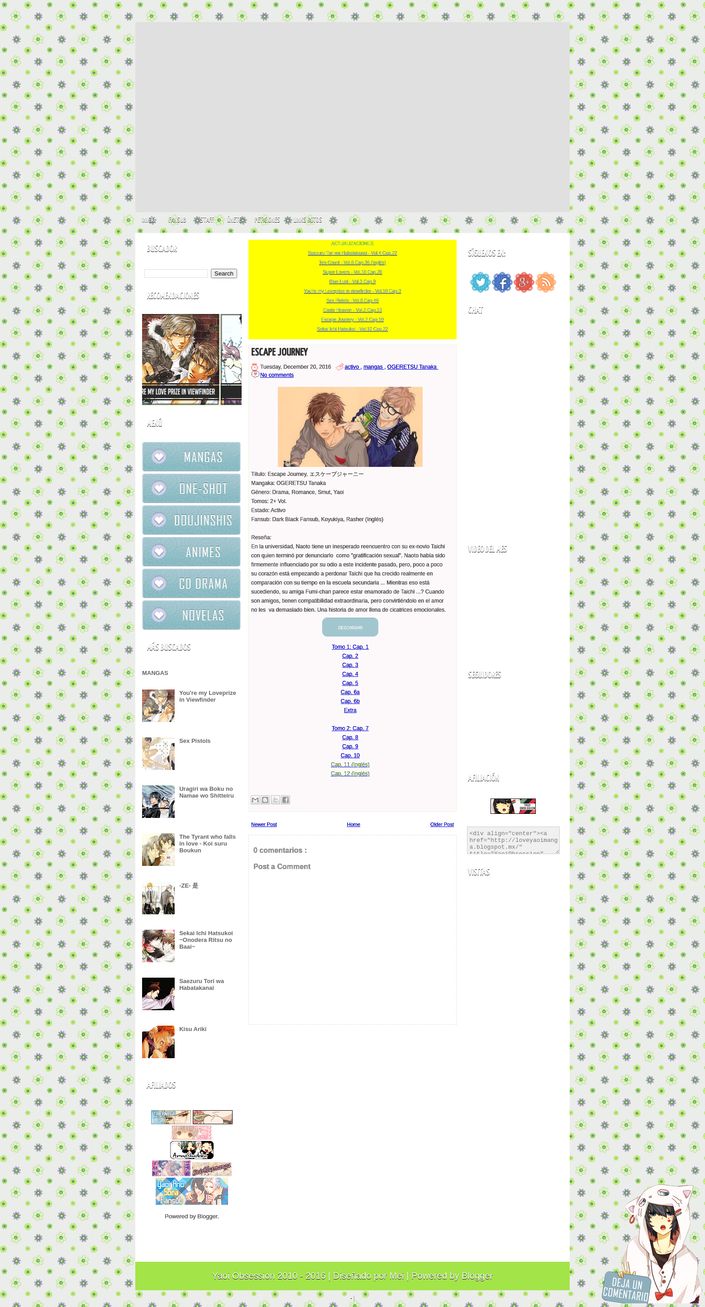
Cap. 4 (350, 674)
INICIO (148, 220)
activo (353, 367)
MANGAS (155, 673)
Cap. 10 (350, 755)
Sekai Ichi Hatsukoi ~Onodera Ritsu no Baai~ (206, 940)
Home (353, 824)
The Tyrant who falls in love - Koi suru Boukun (207, 843)
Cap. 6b (350, 701)
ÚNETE (234, 220)
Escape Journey (279, 352)
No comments (277, 375)
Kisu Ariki (192, 1029)
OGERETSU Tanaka (412, 367)
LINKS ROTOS (308, 220)
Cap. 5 (350, 683)
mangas (373, 367)
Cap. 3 (350, 665)
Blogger (207, 1216)
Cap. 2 (350, 656)
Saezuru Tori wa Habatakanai (201, 984)
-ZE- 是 (188, 885)
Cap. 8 (350, 737)
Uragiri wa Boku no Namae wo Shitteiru (206, 792)
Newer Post (264, 824)
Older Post (442, 824)
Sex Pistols (194, 740)
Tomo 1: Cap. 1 (350, 647)
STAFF (207, 220)
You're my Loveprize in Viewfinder (207, 696)
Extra (350, 710)
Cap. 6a (350, 692)
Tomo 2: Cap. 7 (350, 728)
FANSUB (177, 220)
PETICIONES (267, 220)
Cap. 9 (350, 746)
